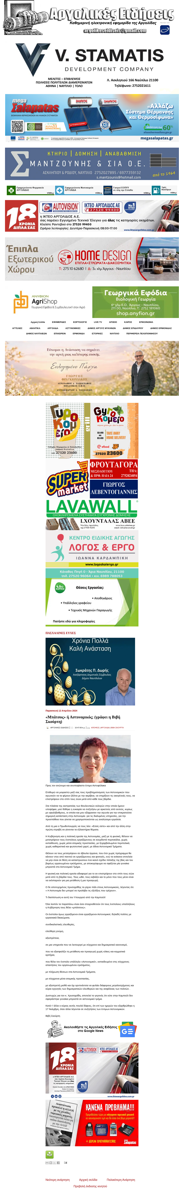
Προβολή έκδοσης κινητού (90, 1186)
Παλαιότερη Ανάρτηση (121, 1179)
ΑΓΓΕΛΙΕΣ (17, 328)
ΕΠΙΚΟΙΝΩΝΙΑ (146, 322)
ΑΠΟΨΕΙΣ (95, 728)
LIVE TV (98, 322)
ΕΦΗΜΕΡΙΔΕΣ (59, 322)
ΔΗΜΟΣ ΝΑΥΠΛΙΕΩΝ (36, 333)
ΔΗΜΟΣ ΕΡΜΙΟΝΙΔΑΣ (161, 328)
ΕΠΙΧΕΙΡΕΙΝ (60, 333)
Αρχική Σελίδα (38, 322)
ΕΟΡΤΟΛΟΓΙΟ (80, 322)
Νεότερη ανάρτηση (58, 1179)
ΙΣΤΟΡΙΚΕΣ (97, 333)
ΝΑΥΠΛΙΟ (114, 333)
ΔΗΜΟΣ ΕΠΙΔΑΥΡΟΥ (133, 328)
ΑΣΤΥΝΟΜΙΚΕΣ (73, 328)
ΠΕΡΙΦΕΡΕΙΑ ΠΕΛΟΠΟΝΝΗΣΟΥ (142, 333)
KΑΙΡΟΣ (128, 322)
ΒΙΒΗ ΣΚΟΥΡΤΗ (117, 728)
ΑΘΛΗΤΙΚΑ (34, 328)
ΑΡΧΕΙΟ (113, 322)
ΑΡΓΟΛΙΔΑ (52, 328)
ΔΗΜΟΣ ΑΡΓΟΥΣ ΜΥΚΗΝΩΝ (102, 328)
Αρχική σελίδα (88, 1179)
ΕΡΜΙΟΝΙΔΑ (79, 333)
